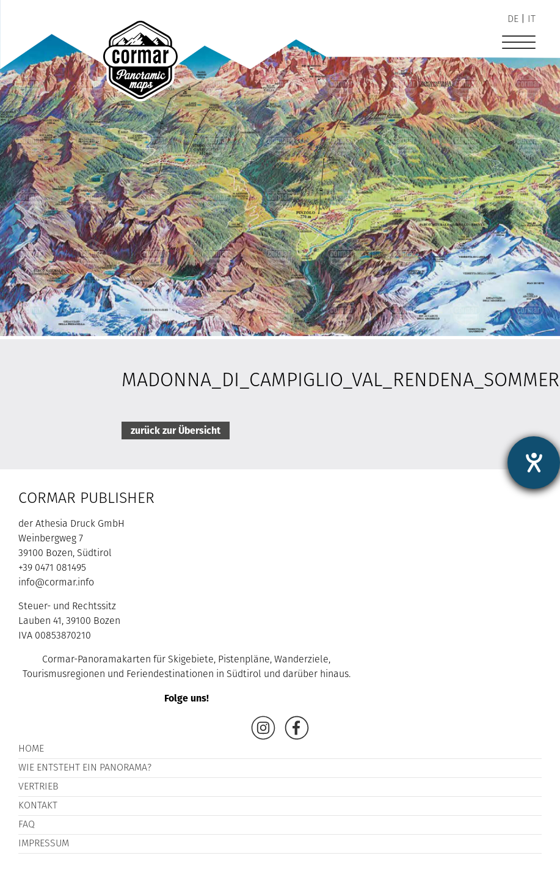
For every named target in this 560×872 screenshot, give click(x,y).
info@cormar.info (56, 583)
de (512, 19)
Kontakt (37, 806)
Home (31, 749)
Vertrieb (38, 787)
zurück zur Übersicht (175, 430)
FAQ (26, 825)
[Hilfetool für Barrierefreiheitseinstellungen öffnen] (533, 462)
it (532, 19)
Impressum (43, 844)
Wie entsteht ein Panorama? (84, 768)
